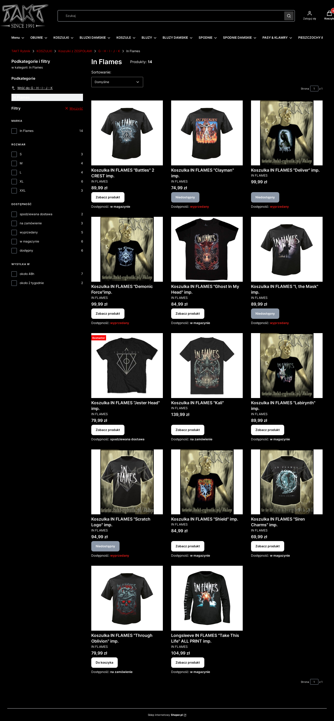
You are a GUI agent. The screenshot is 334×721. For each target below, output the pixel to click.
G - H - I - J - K (109, 51)
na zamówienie (31, 223)
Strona (305, 88)
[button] (289, 15)
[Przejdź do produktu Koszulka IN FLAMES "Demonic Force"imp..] (127, 249)
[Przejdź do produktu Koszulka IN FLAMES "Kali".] (207, 365)
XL (22, 181)
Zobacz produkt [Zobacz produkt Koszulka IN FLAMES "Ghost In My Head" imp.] (188, 313)
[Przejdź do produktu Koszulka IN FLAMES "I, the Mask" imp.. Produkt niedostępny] (287, 249)
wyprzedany (29, 232)
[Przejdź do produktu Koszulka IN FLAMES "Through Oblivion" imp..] (127, 598)
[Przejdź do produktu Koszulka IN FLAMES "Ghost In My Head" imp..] (207, 249)
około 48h (27, 274)
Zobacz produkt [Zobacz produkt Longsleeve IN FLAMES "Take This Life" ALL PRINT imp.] (188, 662)
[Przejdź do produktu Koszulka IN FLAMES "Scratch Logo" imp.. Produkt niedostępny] (127, 481)
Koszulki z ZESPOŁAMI (75, 51)
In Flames (26, 131)
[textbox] (117, 82)
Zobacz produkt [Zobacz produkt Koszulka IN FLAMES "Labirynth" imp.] (267, 430)
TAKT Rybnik (20, 51)
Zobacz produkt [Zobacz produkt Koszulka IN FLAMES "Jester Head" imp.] (108, 430)
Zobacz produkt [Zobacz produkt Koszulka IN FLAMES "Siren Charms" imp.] (267, 546)
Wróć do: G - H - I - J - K (32, 88)
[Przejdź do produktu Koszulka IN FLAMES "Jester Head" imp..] (127, 365)
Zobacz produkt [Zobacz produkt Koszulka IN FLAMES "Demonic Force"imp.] (108, 313)
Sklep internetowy (165, 714)
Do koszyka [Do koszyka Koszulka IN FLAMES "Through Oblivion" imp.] (104, 662)
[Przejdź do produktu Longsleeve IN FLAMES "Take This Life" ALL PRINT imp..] (207, 598)
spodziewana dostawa (36, 214)
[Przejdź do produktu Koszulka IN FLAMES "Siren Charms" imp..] (287, 481)
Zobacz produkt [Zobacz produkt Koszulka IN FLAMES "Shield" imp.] (188, 546)
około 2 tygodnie (32, 283)
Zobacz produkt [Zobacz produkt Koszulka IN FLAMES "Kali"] (188, 430)
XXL (23, 190)
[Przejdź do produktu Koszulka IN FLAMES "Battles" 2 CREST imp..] (127, 132)
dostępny (26, 250)
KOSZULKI (44, 51)
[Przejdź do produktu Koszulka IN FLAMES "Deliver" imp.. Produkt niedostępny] (287, 132)
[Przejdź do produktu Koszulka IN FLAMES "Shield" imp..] (207, 481)
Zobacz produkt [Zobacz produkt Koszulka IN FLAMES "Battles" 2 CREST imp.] (108, 197)
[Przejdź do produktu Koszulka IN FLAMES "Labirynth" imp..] (287, 365)
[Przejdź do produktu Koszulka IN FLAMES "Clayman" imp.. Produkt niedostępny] (207, 132)
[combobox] (169, 16)
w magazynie (29, 241)
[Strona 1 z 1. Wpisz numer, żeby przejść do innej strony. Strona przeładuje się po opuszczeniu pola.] (314, 88)
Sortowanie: (101, 72)
